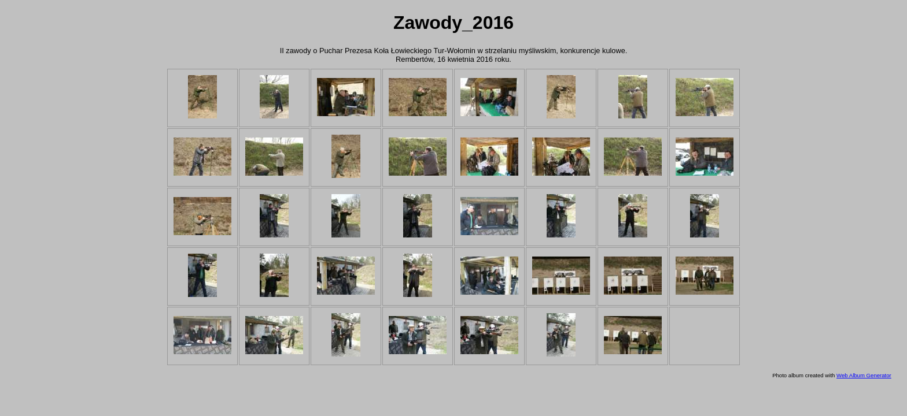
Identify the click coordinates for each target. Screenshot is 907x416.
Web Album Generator (863, 375)
